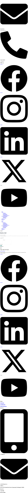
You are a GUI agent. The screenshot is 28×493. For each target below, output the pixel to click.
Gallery (2, 218)
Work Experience (5, 214)
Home (2, 211)
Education (4, 222)
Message (1, 244)
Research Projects (5, 226)
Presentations (4, 227)
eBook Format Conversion (3, 236)
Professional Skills (5, 224)
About (2, 212)
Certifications (4, 213)
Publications (4, 217)
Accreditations (3, 219)
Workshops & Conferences (6, 215)
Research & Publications (4, 216)
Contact (2, 229)
